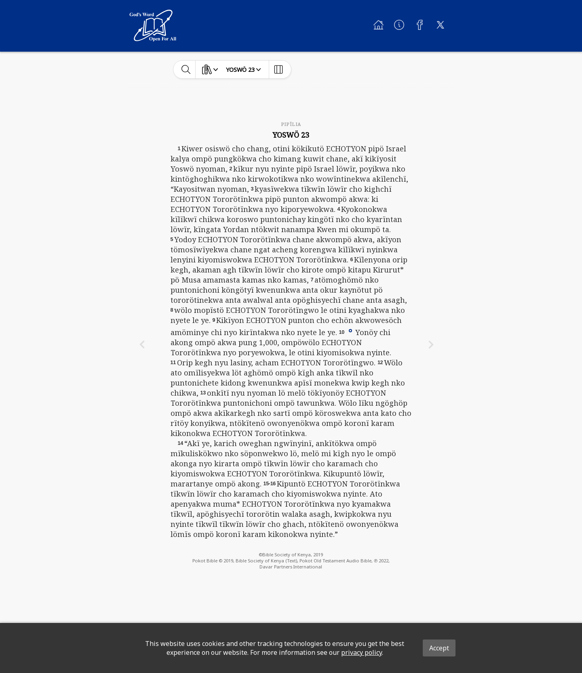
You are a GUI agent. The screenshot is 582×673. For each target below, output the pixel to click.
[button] (350, 330)
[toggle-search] (186, 69)
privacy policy (361, 652)
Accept (439, 648)
